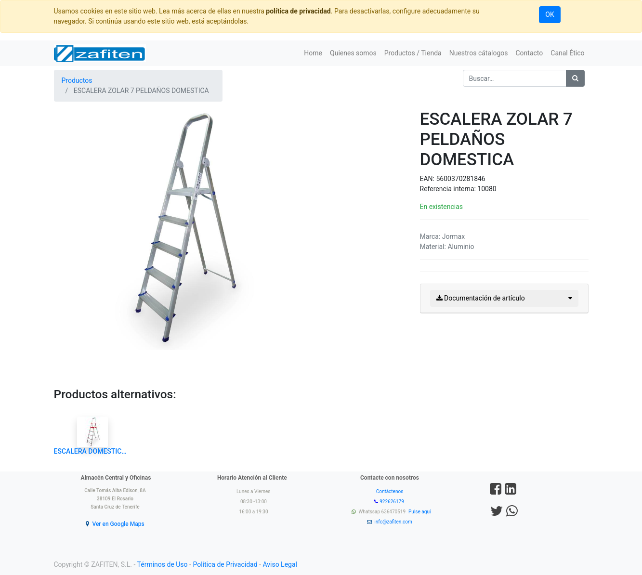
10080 (486, 189)
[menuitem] (313, 53)
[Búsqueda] (575, 78)
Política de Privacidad (225, 564)
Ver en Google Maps (118, 524)
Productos (77, 80)
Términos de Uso (162, 564)
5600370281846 (460, 179)
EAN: (428, 179)
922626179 (392, 501)
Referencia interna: (449, 189)
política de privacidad (298, 11)
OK (549, 14)
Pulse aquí (420, 511)
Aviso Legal (279, 564)
